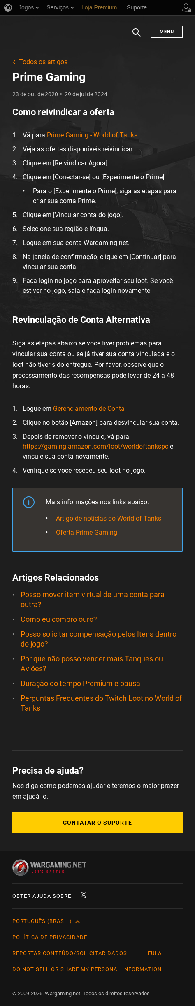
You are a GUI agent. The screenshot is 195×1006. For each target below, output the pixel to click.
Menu (167, 32)
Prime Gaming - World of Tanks (92, 135)
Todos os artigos (43, 62)
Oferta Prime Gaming (86, 532)
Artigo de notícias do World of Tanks (108, 518)
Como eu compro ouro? (59, 619)
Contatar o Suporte (97, 822)
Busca (136, 36)
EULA (155, 953)
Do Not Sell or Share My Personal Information (87, 969)
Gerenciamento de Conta (89, 409)
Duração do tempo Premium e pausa (80, 683)
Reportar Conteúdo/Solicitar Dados (69, 953)
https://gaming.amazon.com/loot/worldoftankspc (95, 446)
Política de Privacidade (49, 937)
